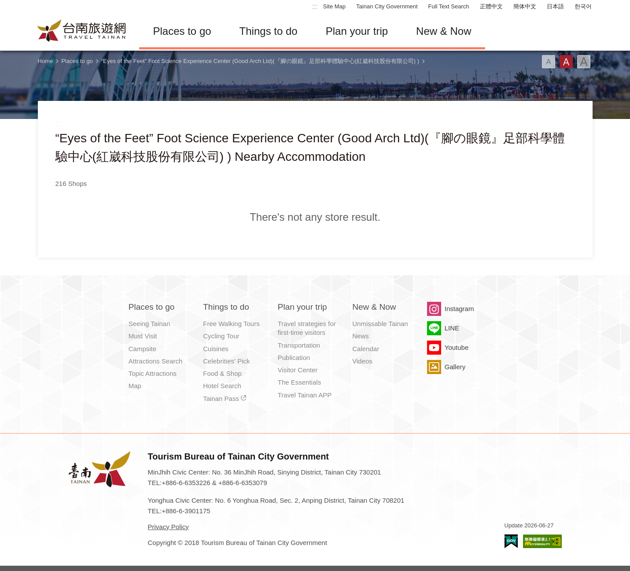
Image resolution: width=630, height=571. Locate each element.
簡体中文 (524, 6)
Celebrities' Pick (226, 361)
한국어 (583, 6)
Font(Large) (583, 61)
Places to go (182, 31)
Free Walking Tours (231, 323)
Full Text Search (448, 6)
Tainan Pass (221, 398)
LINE (452, 328)
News (360, 336)
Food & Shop (222, 373)
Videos (362, 361)
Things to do (268, 31)
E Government (511, 541)
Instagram (459, 308)
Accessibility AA (542, 541)
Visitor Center (298, 370)
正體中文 (491, 6)
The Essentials (299, 382)
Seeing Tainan (149, 323)
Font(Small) (548, 61)
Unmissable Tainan (380, 323)
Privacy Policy (168, 526)
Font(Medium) (566, 61)
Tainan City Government (386, 6)
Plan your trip (357, 31)
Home (45, 61)
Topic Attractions (153, 373)
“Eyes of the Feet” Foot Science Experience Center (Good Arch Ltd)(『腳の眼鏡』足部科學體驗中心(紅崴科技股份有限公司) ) (260, 61)
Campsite (142, 348)
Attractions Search (156, 361)
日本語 (555, 6)
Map (135, 385)
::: (314, 6)
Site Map (334, 6)
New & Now (443, 31)
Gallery (455, 367)
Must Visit (143, 336)
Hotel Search (222, 385)
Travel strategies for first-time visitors (307, 328)
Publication (294, 357)
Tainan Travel (81, 31)
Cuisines (215, 348)
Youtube (457, 347)
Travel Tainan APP (305, 395)
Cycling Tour (221, 336)
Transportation (299, 345)
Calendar (365, 348)
